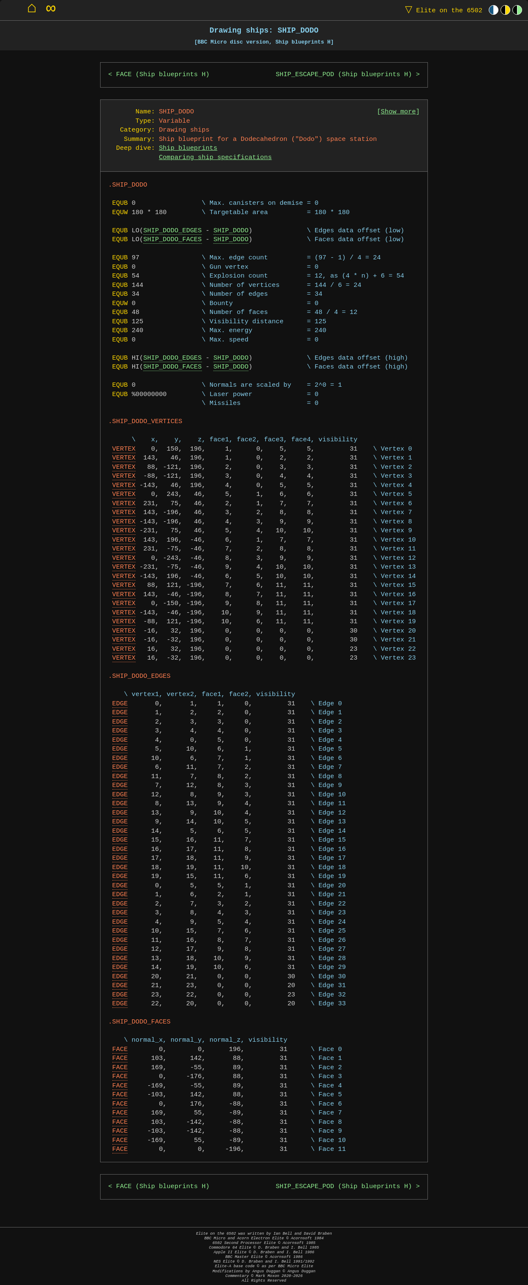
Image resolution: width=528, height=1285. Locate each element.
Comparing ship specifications (215, 157)
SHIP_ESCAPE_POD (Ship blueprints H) (344, 74)
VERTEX (124, 449)
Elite (441, 10)
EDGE (120, 703)
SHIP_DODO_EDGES (172, 230)
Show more (398, 111)
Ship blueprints (188, 148)
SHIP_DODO (230, 230)
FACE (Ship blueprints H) (163, 74)
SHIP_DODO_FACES (172, 239)
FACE (120, 1049)
